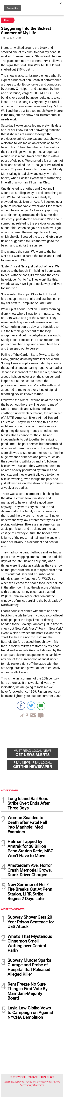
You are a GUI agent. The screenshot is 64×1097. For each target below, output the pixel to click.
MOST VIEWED (9, 790)
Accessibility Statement (32, 1085)
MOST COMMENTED (12, 909)
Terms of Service (34, 1081)
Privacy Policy (51, 1081)
